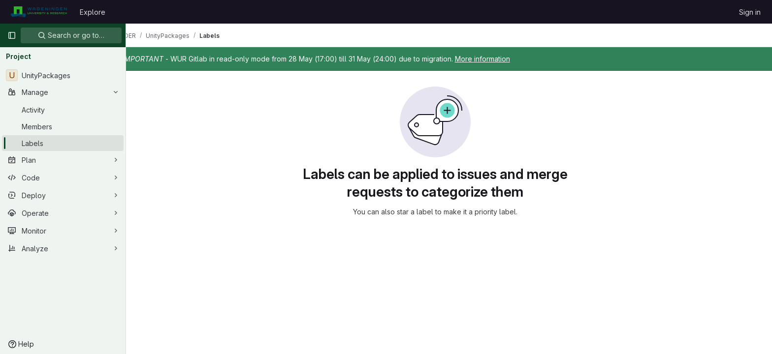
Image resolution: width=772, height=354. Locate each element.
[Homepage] (38, 12)
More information (510, 59)
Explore (92, 12)
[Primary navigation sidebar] (12, 35)
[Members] (63, 126)
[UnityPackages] (63, 75)
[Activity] (63, 110)
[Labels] (63, 143)
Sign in (750, 12)
